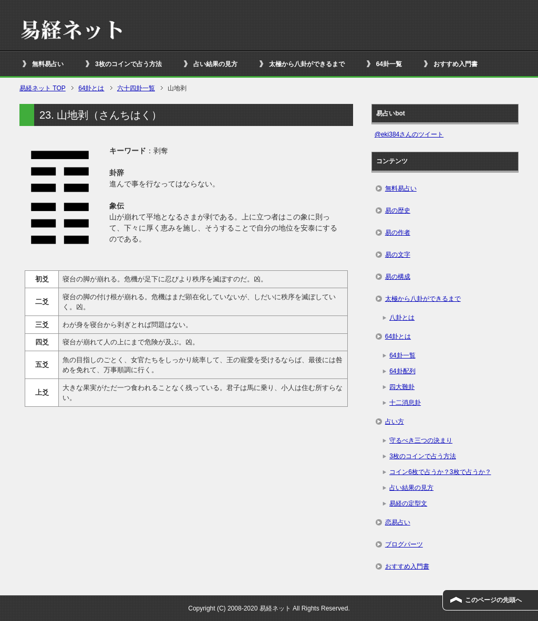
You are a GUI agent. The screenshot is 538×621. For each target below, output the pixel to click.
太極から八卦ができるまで (307, 64)
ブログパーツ (404, 544)
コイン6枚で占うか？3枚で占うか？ (440, 472)
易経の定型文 (408, 503)
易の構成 (397, 276)
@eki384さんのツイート (409, 134)
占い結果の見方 (215, 64)
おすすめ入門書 (455, 64)
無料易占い (48, 64)
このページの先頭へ (493, 600)
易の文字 (397, 254)
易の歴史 (397, 210)
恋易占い (397, 522)
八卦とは (402, 317)
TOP (42, 88)
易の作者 (397, 232)
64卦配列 (402, 371)
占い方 (394, 421)
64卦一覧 (389, 64)
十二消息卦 (405, 402)
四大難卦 (402, 387)
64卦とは (398, 336)
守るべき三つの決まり (420, 440)
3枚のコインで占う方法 (128, 64)
